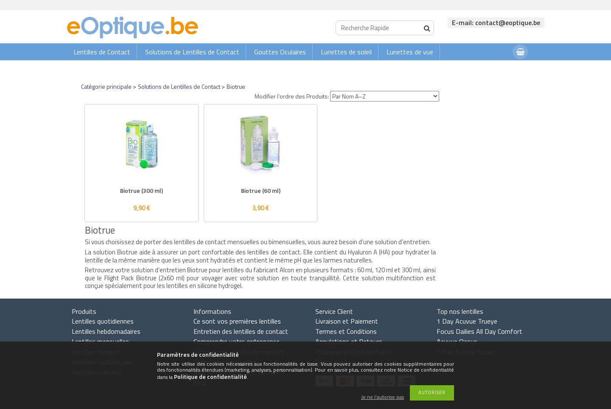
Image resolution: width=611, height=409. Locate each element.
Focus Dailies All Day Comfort (479, 331)
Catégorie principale (106, 86)
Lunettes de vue (410, 52)
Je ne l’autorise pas (382, 397)
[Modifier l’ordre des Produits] (384, 96)
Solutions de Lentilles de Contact (192, 52)
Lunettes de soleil (346, 52)
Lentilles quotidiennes (103, 321)
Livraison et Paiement (346, 321)
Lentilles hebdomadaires (106, 331)
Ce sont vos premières (237, 321)
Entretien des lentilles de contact (240, 331)
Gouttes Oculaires (280, 52)
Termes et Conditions (346, 331)
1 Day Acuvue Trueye (467, 321)
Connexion (489, 68)
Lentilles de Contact (101, 52)
